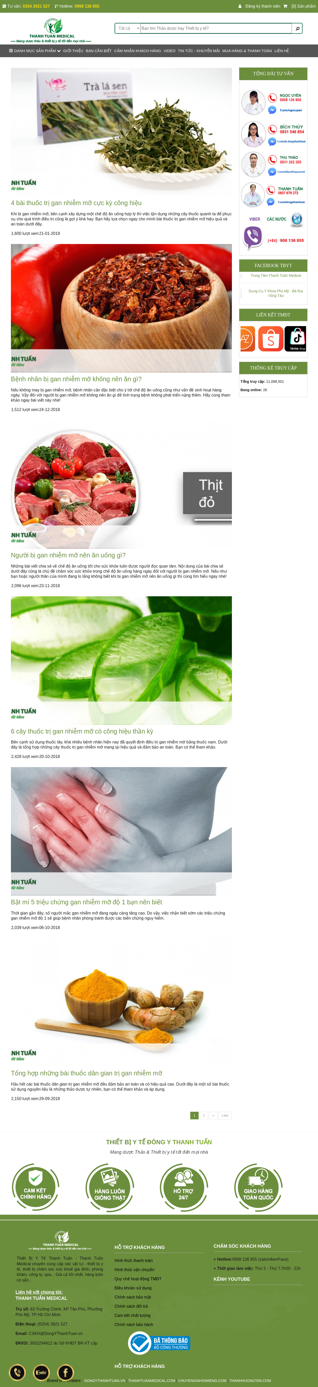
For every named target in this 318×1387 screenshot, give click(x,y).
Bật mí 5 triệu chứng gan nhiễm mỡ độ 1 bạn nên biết (86, 902)
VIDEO (170, 51)
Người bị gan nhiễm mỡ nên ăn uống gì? (68, 555)
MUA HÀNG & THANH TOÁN (247, 51)
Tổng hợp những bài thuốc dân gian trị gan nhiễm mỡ (86, 1073)
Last (225, 1115)
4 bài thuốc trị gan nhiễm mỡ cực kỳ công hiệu (76, 202)
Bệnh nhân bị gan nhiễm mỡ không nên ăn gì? (76, 379)
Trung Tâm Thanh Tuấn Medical (276, 275)
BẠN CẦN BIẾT (99, 51)
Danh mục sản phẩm (35, 50)
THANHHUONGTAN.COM (250, 1381)
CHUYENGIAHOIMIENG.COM (202, 1381)
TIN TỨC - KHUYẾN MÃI (199, 51)
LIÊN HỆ (281, 51)
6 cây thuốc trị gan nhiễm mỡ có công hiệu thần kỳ (82, 731)
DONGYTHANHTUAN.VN (104, 1381)
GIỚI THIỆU (73, 51)
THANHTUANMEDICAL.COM (151, 1381)
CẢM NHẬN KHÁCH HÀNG (137, 51)
